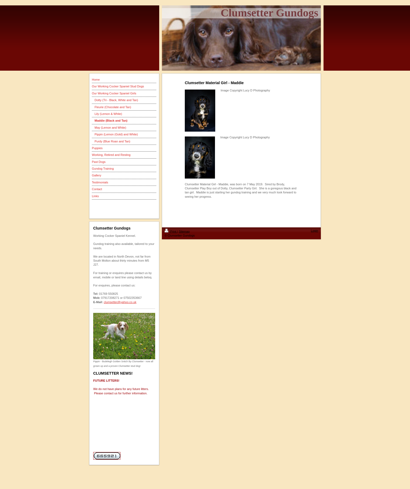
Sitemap (184, 231)
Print (171, 231)
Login (314, 230)
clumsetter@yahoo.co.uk (120, 302)
